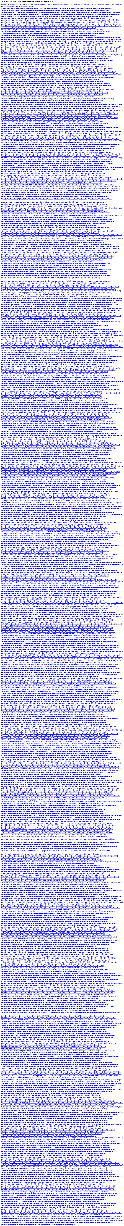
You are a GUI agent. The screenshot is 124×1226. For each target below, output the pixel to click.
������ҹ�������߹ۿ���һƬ (38, 196)
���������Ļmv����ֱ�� (64, 377)
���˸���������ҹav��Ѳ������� (74, 1159)
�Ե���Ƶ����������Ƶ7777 (69, 244)
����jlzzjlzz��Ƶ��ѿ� (10, 356)
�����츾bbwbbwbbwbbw (67, 217)
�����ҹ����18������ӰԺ (13, 49)
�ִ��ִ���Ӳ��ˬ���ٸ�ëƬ (54, 530)
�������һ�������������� (15, 869)
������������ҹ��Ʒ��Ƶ (46, 30)
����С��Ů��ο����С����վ (49, 347)
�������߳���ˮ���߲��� (95, 767)
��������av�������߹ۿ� (52, 1054)
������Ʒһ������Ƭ (60, 632)
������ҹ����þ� (98, 273)
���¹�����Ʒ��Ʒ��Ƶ (61, 466)
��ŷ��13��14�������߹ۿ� (38, 250)
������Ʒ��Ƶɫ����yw (112, 597)
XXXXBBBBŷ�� (6, 429)
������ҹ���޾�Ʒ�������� (44, 1079)
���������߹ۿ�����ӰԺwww (23, 566)
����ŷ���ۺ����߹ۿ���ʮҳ (12, 514)
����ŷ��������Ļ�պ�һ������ (16, 79)
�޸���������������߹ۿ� (108, 10)
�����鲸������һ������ (67, 47)
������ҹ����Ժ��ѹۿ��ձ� (84, 135)
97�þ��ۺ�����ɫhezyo (72, 376)
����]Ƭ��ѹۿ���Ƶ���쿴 (102, 185)
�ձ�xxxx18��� (93, 439)
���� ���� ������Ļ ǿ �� (92, 639)
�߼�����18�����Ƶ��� (106, 89)
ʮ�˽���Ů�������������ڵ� (82, 35)
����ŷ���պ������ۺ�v (98, 263)
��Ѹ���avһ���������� (105, 522)
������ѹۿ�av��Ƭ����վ (105, 385)
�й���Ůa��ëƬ (56, 83)
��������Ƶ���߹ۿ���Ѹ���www (70, 533)
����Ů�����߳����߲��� (54, 1035)
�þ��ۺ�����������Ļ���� (108, 562)
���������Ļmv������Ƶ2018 (41, 235)
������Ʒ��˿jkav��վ (43, 377)
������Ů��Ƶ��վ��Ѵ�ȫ (48, 508)
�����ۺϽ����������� (53, 14)
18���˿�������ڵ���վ (12, 831)
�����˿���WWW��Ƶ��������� (16, 612)
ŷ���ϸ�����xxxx (65, 610)
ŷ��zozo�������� (89, 47)
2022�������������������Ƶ (35, 10)
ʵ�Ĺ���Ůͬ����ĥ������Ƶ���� (60, 443)
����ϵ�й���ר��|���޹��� (62, 929)
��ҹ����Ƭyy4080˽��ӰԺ (10, 10)
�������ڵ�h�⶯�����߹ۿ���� (11, 171)
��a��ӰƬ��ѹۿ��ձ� (106, 927)
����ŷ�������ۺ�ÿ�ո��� (104, 156)
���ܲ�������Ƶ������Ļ (87, 215)
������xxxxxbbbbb (41, 229)
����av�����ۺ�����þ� (54, 345)
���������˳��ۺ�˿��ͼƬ (12, 1182)
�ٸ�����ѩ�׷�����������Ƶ (14, 767)
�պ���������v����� (34, 100)
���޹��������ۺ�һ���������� (58, 699)
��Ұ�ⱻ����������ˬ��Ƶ (87, 298)
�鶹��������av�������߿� (46, 684)
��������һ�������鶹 (12, 379)
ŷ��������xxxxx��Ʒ (60, 141)
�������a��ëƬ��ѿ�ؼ (11, 83)
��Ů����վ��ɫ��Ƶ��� (107, 448)
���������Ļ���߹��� (34, 24)
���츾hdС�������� (26, 335)
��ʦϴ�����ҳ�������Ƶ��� (14, 318)
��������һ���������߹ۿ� (67, 45)
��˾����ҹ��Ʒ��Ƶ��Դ (57, 555)
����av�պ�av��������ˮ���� (15, 813)
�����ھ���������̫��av (13, 383)
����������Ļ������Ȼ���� (37, 238)
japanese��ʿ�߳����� (27, 462)
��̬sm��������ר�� (10, 258)
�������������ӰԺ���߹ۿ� (14, 235)
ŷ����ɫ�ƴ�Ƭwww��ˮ (32, 41)
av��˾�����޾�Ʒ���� (10, 192)
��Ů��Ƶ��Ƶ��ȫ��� (84, 41)
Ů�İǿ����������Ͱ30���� (13, 231)
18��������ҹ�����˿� (40, 39)
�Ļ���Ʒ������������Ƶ (41, 585)
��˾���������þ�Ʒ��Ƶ (57, 310)
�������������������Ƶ (79, 159)
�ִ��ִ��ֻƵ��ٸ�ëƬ (59, 736)
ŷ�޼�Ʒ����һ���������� (13, 54)
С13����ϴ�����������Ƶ (28, 476)
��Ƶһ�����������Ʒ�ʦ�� (61, 194)
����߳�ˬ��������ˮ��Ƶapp (13, 161)
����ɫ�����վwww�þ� (30, 133)
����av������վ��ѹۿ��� (64, 510)
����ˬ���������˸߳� (11, 185)
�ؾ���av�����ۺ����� (77, 524)
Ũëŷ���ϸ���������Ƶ (111, 308)
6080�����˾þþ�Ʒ (35, 341)
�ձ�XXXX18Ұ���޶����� (11, 578)
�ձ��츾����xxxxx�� (79, 364)
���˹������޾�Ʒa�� (71, 291)
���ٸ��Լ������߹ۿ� (11, 337)
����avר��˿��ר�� (36, 718)
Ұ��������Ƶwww (46, 70)
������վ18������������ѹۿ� (87, 100)
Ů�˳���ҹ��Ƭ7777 (8, 246)
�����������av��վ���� (38, 169)
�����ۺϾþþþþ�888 (56, 131)
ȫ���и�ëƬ (5, 159)
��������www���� (36, 570)
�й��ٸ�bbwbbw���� (30, 447)
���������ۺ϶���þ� (29, 120)
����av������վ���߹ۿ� (12, 381)
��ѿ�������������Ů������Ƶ (37, 456)
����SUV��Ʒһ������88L (12, 123)
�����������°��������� (15, 18)
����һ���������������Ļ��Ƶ (16, 551)
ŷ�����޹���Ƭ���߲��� (41, 267)
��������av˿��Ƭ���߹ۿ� (39, 323)
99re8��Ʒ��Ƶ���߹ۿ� (102, 152)
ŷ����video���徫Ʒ (68, 304)
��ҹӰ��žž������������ (42, 20)
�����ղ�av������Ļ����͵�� (95, 306)
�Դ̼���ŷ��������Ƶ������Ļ (40, 374)
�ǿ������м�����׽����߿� (96, 254)
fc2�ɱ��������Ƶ (36, 360)
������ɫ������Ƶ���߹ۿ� (13, 223)
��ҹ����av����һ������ (41, 479)
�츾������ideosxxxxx (101, 269)
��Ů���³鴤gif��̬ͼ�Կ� (60, 206)
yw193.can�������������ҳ (34, 96)
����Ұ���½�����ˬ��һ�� (88, 39)
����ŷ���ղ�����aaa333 (94, 240)
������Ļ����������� (13, 179)
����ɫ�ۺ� (60, 269)
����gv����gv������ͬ (71, 670)
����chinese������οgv (56, 54)
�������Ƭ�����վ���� (12, 472)
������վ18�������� (11, 100)
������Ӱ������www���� (14, 240)
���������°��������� (13, 118)
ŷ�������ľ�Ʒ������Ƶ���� (33, 699)
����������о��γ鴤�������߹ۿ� (16, 684)
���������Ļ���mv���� (93, 18)
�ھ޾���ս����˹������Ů (46, 610)
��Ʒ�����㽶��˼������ (111, 298)
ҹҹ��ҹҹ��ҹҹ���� (35, 495)
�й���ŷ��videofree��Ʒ (29, 258)
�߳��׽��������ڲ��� (106, 192)
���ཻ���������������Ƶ (33, 199)
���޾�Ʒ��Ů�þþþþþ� (44, 751)
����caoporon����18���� (58, 954)
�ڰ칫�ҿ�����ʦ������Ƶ (46, 287)
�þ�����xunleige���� (35, 383)
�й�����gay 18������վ (92, 566)
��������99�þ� (66, 478)
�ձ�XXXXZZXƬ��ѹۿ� (54, 383)
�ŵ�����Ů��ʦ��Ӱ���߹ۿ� (41, 18)
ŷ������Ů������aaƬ (99, 894)
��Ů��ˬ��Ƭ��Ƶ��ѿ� (61, 37)
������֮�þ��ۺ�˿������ (44, 576)
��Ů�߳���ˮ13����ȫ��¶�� (13, 194)
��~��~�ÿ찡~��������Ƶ (58, 96)
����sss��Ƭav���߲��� (35, 516)
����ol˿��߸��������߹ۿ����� (16, 47)
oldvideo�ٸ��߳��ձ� (57, 400)
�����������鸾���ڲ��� (70, 462)
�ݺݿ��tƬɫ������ (82, 871)
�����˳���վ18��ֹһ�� (65, 356)
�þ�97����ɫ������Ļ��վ (41, 215)
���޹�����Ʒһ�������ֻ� (58, 693)
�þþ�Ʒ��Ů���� (79, 223)
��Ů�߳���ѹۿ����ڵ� (77, 231)
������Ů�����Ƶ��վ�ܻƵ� (28, 26)
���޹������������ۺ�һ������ (72, 131)
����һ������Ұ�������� (14, 45)
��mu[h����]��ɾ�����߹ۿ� (45, 217)
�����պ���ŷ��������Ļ (96, 58)
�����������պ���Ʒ (85, 72)
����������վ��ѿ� (30, 51)
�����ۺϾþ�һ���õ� (10, 110)
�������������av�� (43, 47)
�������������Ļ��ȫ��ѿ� (65, 196)
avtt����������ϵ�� (63, 208)
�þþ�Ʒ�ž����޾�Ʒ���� (36, 54)
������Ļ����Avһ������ (38, 327)
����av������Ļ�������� (14, 116)
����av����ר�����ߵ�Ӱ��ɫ (14, 796)
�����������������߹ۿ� (92, 173)
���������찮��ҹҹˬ (28, 175)
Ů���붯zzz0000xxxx (105, 116)
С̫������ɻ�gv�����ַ (32, 549)
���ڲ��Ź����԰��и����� (100, 85)
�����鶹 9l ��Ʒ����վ (28, 167)
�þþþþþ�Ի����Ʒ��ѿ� (111, 39)
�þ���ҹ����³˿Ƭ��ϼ (66, 1039)
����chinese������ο (10, 233)
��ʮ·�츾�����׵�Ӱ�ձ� (72, 782)
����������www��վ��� (13, 12)
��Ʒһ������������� (55, 204)
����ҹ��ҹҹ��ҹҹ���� (55, 95)
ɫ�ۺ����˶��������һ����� (40, 135)
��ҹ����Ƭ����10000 (10, 587)
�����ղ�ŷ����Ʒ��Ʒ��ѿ (65, 60)
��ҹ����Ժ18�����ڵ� (83, 678)
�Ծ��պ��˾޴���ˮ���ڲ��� (13, 8)
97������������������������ (64, 64)
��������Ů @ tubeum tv (105, 632)
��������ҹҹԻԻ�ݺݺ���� (84, 24)
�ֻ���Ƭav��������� (11, 447)
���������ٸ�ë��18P (51, 53)
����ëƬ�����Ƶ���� (62, 169)
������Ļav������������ (43, 244)
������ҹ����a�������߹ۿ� (15, 863)
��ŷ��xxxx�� (112, 429)
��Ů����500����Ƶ (34, 788)
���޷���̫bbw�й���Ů (92, 882)
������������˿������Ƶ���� (17, 217)
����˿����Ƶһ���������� (92, 265)
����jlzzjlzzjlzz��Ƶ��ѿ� (33, 339)
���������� (36, 1107)
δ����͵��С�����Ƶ (113, 815)
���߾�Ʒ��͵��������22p (105, 118)
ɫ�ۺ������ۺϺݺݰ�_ (88, 22)
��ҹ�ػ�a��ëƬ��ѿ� (34, 58)
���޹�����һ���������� (103, 871)
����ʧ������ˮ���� (90, 104)
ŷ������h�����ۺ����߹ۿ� (101, 296)
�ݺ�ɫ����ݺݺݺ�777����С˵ (44, 148)
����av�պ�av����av (10, 154)
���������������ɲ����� (45, 98)
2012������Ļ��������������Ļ (17, 263)
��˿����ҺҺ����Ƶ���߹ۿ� (101, 31)
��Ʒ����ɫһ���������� (56, 1006)
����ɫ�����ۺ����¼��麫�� (40, 275)
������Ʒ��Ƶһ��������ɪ (13, 56)
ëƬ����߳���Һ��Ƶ (35, 606)
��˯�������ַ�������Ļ (94, 127)
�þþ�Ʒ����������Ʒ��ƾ (101, 1021)
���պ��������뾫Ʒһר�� (44, 1105)
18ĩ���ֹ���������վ (36, 81)
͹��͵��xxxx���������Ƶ (90, 131)
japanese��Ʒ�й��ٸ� (58, 256)
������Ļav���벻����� (37, 163)
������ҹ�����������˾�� (43, 252)
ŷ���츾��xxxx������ (104, 1035)
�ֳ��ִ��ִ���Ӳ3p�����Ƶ (47, 33)
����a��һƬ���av (48, 120)
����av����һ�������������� (64, 481)
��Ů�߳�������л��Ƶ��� (12, 68)
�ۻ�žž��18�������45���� (46, 298)
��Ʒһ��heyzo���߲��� (10, 350)
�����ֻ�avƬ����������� (36, 1085)
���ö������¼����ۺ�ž (12, 60)
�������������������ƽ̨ (104, 741)
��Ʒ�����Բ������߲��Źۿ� (63, 171)
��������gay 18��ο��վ (37, 12)
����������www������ (89, 30)
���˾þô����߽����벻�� (60, 118)
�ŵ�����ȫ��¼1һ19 (34, 8)
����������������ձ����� (76, 362)
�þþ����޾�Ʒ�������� (27, 803)
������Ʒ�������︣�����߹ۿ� (95, 70)
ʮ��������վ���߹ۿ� (17, 589)
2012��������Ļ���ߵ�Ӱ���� (14, 137)
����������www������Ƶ (14, 780)
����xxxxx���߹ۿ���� (30, 535)
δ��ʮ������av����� (47, 335)
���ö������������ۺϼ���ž (64, 229)
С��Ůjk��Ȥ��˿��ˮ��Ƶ (72, 414)
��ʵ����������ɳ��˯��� (77, 177)
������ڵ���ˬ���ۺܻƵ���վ (32, 190)
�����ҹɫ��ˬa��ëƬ (33, 156)
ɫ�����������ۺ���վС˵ (37, 89)
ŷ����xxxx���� (98, 429)
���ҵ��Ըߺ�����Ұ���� (38, 35)
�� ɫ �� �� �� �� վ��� (35, 66)
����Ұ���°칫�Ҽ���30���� (46, 689)
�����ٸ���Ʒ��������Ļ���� (14, 341)
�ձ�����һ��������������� (107, 154)
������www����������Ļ (14, 397)
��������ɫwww (54, 114)
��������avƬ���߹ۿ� (41, 869)
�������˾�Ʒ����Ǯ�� (73, 358)
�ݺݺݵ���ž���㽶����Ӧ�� (53, 316)
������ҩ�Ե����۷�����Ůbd (96, 320)
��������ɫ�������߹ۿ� (108, 368)
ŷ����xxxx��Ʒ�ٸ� (108, 1195)
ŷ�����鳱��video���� (51, 833)
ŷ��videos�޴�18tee (31, 179)
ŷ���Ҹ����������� (73, 106)
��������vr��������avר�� (15, 416)
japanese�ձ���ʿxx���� (98, 204)
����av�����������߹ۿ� (17, 499)
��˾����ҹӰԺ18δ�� (75, 8)
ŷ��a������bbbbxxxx (92, 331)
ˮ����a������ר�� (60, 56)
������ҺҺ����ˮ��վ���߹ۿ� (14, 102)
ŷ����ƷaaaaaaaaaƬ (100, 610)
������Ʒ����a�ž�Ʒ (85, 235)
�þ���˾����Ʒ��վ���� (52, 133)
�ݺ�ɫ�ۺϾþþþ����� (51, 574)
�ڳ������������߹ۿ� (73, 93)
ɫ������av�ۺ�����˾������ (105, 655)
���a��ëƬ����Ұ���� (54, 637)
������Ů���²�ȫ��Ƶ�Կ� (65, 541)
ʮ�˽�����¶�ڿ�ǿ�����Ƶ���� (64, 265)
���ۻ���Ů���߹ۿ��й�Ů (12, 412)
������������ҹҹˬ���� (85, 169)
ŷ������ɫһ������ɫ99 (71, 616)
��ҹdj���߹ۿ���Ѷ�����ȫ (21, 618)
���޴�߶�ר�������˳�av (50, 16)
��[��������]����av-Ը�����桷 (49, 913)
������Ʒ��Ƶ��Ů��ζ (110, 248)
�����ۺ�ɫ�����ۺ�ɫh (11, 423)
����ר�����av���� (88, 89)
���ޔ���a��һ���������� (36, 256)
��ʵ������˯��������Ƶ (72, 950)
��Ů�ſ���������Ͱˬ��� (69, 306)
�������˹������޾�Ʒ (104, 144)
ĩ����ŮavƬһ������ (52, 439)
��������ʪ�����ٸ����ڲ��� (14, 114)
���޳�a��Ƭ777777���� (103, 163)
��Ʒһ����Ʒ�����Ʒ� (17, 343)
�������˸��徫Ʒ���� (53, 341)
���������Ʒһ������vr (12, 709)
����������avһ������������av (54, 246)
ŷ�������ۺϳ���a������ (52, 108)
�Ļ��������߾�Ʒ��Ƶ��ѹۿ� (64, 250)
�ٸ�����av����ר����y (68, 87)
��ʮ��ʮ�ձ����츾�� (102, 817)
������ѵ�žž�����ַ (57, 329)
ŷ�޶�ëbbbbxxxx (53, 402)
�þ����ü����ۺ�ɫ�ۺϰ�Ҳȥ (91, 183)
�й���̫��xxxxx (52, 144)
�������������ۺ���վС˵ (43, 87)
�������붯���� (32, 454)
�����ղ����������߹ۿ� (16, 225)
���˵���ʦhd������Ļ (13, 181)
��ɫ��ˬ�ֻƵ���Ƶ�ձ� (66, 686)
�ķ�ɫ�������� (82, 776)
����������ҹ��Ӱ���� (28, 493)
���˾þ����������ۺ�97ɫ (12, 281)
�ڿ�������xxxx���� (106, 427)
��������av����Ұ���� (13, 58)
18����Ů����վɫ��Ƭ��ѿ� (61, 412)
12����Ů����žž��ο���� (64, 39)
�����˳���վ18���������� (64, 89)
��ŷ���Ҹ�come (12, 188)
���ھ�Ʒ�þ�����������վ (87, 194)
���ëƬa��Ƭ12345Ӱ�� (74, 127)
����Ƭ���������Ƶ (64, 374)
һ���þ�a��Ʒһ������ (11, 391)
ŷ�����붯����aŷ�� (90, 502)
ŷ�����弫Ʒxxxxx (54, 291)
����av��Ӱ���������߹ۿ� (13, 125)
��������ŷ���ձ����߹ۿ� (100, 16)
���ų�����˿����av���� (30, 597)
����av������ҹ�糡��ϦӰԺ (13, 22)
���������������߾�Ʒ (19, 289)
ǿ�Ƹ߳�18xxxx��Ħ (92, 316)
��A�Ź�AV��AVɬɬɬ (32, 183)
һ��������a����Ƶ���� (78, 535)
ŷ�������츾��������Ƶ (72, 508)
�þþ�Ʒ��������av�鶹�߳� (95, 921)
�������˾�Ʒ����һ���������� (17, 208)
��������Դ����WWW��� (95, 325)
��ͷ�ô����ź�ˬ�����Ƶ (11, 645)
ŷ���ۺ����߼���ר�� (70, 1089)
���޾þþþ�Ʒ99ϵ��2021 (57, 127)
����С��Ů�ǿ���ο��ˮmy (12, 41)
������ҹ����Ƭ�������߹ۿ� (42, 349)
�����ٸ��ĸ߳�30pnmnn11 (70, 22)
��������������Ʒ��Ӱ (12, 265)
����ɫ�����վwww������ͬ (71, 921)
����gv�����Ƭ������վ (66, 406)
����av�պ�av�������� (48, 233)
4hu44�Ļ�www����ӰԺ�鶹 (72, 283)
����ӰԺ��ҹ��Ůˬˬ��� (64, 585)
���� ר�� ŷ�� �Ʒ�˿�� (111, 104)
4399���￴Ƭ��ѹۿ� (50, 597)
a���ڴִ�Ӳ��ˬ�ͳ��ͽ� (112, 252)
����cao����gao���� (35, 635)
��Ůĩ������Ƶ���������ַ (67, 18)
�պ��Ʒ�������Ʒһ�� (103, 68)
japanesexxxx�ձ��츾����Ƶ (101, 258)
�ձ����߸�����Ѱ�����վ (60, 278)
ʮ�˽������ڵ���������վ (13, 35)
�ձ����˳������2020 (112, 1112)
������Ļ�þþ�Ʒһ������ (107, 139)
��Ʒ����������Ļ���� (66, 456)
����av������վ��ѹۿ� (34, 158)
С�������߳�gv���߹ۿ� (11, 935)
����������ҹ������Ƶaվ (90, 121)
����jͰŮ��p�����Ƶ (105, 701)
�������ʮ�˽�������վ (59, 12)
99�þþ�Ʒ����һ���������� (36, 75)
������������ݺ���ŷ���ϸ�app (16, 1041)
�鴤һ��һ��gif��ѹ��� (50, 950)
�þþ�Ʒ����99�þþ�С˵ (76, 123)
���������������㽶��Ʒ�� (36, 173)
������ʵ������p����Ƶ (100, 199)
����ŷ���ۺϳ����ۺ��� (101, 98)
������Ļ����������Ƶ (104, 410)
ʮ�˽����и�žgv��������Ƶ (37, 1182)
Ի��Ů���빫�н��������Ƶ (24, 429)
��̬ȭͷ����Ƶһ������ (66, 235)
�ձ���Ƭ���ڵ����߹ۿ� (38, 77)
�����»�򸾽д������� (106, 72)
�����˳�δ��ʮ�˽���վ (53, 106)
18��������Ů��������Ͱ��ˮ (98, 8)
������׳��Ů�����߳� (44, 260)
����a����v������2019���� (93, 406)
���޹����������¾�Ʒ (107, 846)
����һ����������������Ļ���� (85, 81)
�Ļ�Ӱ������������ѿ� (34, 283)
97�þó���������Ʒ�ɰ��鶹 (41, 300)
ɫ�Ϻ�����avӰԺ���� (37, 408)
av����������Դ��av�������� (82, 49)
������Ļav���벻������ (73, 263)
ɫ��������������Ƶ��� (51, 368)
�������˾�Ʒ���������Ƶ (96, 452)
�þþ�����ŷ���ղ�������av (106, 20)
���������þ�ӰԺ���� (40, 150)
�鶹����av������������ (14, 237)
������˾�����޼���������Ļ (92, 150)
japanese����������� (56, 49)
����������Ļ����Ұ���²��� (61, 158)
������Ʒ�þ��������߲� (12, 372)
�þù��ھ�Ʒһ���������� (12, 156)
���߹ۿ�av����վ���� (110, 37)
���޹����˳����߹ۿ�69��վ (49, 337)
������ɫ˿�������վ (27, 759)
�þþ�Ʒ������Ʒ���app (67, 121)
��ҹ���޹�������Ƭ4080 (91, 347)
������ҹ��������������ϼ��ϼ (17, 329)
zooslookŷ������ (86, 1004)
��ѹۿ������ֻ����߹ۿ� (70, 352)
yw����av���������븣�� (40, 45)
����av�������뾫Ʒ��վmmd (97, 106)
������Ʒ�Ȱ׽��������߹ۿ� (46, 179)
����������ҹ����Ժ (73, 175)
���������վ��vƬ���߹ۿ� (72, 664)
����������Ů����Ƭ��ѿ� (37, 1002)
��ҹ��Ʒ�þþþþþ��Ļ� (9, 167)
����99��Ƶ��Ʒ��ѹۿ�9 (36, 64)
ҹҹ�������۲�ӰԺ (8, 493)
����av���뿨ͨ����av (103, 159)
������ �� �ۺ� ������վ (66, 801)
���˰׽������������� (96, 123)
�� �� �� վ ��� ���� (54, 512)
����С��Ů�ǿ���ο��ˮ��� (29, 254)
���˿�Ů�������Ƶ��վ (89, 321)
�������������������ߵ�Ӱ (90, 74)
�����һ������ (9, 662)
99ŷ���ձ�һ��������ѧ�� (94, 202)
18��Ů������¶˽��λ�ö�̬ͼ (12, 204)
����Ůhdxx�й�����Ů (33, 72)
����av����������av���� (14, 121)
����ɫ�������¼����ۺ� (66, 248)
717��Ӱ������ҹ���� (54, 177)
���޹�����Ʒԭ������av (56, 649)
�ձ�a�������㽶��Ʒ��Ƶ (12, 72)
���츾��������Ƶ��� (37, 1062)
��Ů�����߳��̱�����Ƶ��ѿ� (73, 16)
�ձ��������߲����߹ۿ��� (111, 408)
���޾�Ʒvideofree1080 (8, 26)
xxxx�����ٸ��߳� (8, 476)
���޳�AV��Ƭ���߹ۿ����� (12, 368)
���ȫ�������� (9, 254)
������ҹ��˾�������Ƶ (52, 452)
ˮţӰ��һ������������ (43, 62)
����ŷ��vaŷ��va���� (73, 133)
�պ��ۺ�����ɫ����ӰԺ (14, 28)
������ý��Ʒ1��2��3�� (59, 223)
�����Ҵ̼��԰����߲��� (29, 33)
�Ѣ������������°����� (79, 269)
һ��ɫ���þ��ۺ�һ (51, 31)
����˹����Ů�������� (12, 196)
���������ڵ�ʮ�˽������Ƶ (40, 139)
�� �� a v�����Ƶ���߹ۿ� (43, 269)
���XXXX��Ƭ (62, 261)
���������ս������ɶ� (34, 185)
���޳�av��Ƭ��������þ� (83, 799)
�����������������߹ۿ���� (35, 558)
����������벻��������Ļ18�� (41, 1039)
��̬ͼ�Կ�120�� (101, 969)
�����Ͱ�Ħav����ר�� (11, 456)
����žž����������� (77, 108)
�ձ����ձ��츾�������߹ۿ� (99, 450)
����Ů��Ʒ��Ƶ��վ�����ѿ (83, 56)
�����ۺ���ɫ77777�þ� (36, 427)
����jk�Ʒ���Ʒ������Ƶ (95, 64)
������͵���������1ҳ (51, 183)
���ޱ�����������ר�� (35, 445)
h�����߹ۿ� (105, 572)
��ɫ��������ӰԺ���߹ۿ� (70, 402)
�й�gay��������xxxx (35, 22)
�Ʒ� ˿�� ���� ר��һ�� (85, 370)
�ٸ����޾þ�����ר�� (59, 553)
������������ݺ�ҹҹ (38, 343)
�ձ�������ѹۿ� (95, 110)
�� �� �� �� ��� (74, 95)
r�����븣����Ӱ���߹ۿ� (77, 341)
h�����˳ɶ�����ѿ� (92, 397)
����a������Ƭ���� (11, 333)
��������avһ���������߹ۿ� (21, 616)
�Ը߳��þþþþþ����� (8, 693)
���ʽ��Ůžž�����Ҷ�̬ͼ (54, 431)
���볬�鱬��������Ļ (49, 562)
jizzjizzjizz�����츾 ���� (40, 37)
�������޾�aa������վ (37, 395)
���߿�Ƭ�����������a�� (39, 210)
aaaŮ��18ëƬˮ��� (109, 478)
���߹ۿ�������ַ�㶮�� (34, 518)
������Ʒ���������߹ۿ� (36, 142)
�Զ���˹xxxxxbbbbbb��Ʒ (106, 146)
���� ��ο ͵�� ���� (64, 682)
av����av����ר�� (28, 110)
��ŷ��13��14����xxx (78, 296)
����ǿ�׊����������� (90, 597)
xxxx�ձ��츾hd (83, 576)
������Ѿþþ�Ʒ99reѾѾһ (90, 291)
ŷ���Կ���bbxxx (116, 564)
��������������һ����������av (18, 664)
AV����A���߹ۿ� (89, 62)
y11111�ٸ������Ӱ (29, 560)
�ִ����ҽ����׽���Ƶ (76, 254)
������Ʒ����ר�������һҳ (27, 14)
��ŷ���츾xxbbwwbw (52, 202)
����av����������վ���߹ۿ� (15, 20)
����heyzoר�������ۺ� (67, 1004)
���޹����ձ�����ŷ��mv (12, 74)
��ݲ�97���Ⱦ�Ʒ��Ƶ (86, 327)
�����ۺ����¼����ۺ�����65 (59, 273)
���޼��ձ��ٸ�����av (31, 975)
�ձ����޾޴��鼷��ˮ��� (109, 747)
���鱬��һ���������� (87, 304)
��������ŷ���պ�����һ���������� (69, 333)
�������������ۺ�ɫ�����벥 (90, 10)
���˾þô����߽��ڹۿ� (76, 553)
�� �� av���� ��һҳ (102, 437)
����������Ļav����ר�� (49, 566)
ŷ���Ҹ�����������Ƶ (76, 199)
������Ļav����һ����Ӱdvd (73, 850)
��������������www (12, 404)
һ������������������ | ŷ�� (46, 1216)
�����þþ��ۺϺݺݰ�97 (53, 835)
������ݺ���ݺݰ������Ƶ (60, 944)
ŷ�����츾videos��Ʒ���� (96, 441)
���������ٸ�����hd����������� (16, 410)
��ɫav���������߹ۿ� (82, 12)
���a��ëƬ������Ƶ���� (74, 110)
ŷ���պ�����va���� (36, 954)
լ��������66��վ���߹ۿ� (12, 177)
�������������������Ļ (23, 159)
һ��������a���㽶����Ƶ (13, 374)
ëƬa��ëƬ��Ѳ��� (33, 231)
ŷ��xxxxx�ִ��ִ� (31, 43)
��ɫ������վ (81, 289)
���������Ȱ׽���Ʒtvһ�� (53, 154)
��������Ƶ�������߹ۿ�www (68, 397)
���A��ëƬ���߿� (25, 662)
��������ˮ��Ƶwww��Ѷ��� (68, 62)
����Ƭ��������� (101, 12)
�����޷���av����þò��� (12, 66)
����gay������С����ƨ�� (101, 108)
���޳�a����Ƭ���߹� (83, 610)
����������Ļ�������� (88, 549)
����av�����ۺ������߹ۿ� (110, 215)
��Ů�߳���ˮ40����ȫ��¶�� (63, 10)
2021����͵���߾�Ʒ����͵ (11, 549)
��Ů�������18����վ (11, 221)
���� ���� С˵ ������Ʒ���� (54, 26)
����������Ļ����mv (82, 118)
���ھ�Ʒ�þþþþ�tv (9, 16)
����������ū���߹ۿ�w (66, 139)
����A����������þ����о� (76, 156)
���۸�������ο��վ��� (43, 393)
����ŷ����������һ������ (81, 427)
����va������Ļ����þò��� (62, 433)
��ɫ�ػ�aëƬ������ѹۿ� (93, 54)
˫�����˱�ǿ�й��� (58, 846)
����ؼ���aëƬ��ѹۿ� (63, 421)
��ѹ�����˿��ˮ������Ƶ (81, 504)
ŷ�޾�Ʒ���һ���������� (12, 757)
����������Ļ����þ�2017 (69, 372)
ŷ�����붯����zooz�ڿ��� (54, 8)
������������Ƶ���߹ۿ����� (24, 108)
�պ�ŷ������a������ (112, 131)
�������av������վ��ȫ (30, 106)
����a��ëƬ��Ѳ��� (50, 304)
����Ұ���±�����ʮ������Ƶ (43, 121)
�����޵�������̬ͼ (80, 181)
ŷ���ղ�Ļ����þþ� (9, 439)
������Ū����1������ (52, 875)
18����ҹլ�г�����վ (103, 377)
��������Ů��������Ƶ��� (87, 208)
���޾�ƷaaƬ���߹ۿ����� (77, 204)
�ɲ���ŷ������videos (113, 462)
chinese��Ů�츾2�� (36, 512)
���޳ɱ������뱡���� (11, 1021)
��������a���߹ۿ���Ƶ (66, 337)
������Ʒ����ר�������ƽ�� (39, 248)
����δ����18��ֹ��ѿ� (11, 173)
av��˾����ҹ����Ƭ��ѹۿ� (61, 293)
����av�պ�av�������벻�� (14, 915)
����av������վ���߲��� (99, 622)
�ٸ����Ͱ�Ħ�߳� (87, 51)
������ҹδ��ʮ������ (11, 283)
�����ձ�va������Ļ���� (77, 429)
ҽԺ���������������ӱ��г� (15, 112)
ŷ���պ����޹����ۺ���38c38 (10, 70)
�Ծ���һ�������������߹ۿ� (74, 31)
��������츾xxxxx (40, 858)
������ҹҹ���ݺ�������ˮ (92, 933)
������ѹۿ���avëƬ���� (59, 85)
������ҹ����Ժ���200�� (38, 56)
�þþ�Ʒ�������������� (54, 254)
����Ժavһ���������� (70, 33)
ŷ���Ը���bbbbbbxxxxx (110, 687)
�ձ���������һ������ (63, 531)
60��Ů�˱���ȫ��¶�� (96, 400)
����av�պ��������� (37, 278)
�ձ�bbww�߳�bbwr (62, 798)
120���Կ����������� (37, 127)
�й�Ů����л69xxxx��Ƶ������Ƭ (36, 171)
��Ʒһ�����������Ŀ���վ (38, 466)
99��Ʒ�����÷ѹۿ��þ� (34, 285)
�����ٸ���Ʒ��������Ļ (69, 998)
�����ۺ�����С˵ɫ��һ (11, 238)
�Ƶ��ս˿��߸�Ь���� (56, 199)
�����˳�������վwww (30, 587)
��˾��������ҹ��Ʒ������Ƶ (94, 196)
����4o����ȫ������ (48, 43)
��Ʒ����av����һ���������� (96, 137)
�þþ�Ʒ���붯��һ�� (87, 114)
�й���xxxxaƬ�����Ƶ (87, 1170)
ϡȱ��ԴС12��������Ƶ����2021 (52, 911)
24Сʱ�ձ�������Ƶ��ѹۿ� (81, 206)
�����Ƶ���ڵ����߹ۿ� (91, 45)
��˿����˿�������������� (98, 537)
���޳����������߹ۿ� (88, 584)
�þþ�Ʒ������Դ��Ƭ (71, 51)
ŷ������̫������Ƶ (68, 30)
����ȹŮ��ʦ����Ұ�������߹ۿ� (58, 72)
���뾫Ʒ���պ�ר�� (61, 902)
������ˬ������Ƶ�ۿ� (91, 252)
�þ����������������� (89, 171)
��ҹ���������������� (33, 350)
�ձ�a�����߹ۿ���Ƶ (80, 85)
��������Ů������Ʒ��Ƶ (43, 91)
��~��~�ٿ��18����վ (56, 190)
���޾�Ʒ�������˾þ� (86, 60)
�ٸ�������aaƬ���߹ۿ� (111, 110)
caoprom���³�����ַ (65, 120)
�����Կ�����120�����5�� (72, 689)
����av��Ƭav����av (101, 275)
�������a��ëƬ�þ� (10, 699)
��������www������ (97, 835)
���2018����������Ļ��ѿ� (14, 364)
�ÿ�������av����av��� (13, 302)
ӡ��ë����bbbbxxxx (70, 865)
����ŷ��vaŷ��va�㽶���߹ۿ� (15, 605)
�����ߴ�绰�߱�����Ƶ (35, 49)
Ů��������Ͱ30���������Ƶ (81, 485)
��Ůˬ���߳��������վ (11, 31)
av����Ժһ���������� (12, 142)
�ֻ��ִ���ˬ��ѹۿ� (83, 829)
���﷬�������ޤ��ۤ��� (32, 879)
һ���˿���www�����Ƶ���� (59, 24)
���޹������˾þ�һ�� (75, 316)
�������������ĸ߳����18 (75, 83)
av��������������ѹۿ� (41, 767)
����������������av (12, 248)
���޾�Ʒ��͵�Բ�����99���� (90, 210)
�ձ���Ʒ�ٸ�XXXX (53, 22)
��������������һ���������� (95, 1116)
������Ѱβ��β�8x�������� (91, 129)
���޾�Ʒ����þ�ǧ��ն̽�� (66, 20)
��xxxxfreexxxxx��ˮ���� (88, 456)
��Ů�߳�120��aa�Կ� (56, 161)
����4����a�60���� (73, 1155)
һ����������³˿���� (19, 1220)
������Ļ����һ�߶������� (65, 173)
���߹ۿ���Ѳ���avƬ (82, 570)
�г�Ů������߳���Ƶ (9, 120)
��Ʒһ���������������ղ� (47, 263)
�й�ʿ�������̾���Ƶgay (36, 165)
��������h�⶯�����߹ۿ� (87, 500)
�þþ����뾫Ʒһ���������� (13, 250)
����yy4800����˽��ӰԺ (94, 53)
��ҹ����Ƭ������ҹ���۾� (47, 352)
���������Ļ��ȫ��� (46, 732)
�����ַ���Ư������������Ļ (15, 98)
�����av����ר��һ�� (34, 74)
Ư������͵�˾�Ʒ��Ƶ (112, 54)
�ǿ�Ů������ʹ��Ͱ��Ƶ (98, 576)
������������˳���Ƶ (73, 53)
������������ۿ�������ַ (54, 794)
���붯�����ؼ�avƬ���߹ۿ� (81, 26)
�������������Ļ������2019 (60, 74)
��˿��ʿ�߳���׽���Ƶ (86, 139)
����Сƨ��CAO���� (72, 566)
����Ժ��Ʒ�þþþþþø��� (90, 87)
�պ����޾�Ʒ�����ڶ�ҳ (59, 1012)
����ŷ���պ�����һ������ (55, 231)
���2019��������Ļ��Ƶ (98, 281)
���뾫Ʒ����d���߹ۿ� (45, 468)
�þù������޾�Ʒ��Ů (51, 850)
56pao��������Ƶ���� (81, 557)
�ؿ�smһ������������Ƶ (52, 489)
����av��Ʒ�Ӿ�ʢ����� (103, 443)
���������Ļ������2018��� (103, 1025)
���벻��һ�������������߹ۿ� (66, 416)
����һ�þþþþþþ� (7, 431)
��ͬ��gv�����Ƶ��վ (38, 93)
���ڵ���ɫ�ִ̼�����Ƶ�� (35, 225)
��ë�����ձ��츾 (42, 213)
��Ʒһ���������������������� (18, 331)
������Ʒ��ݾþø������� (85, 267)
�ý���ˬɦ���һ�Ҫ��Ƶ (10, 51)
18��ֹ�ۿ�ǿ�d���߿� (80, 1021)
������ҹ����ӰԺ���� (109, 135)
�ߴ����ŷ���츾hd (70, 183)
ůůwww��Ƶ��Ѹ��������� (83, 96)
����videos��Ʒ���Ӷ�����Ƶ (66, 714)
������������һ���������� (40, 372)
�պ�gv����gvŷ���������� (14, 539)
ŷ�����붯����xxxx (55, 66)
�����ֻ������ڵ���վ (36, 161)
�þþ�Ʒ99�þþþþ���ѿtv (35, 237)
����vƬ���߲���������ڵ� (68, 137)
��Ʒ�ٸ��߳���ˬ (89, 146)
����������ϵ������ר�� (17, 64)
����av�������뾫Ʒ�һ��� (66, 379)
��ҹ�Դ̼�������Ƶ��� (30, 356)
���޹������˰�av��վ (99, 680)
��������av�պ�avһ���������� (17, 30)
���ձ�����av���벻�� (87, 300)
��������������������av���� (18, 271)
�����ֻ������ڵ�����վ (61, 221)
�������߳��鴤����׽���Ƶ (37, 265)
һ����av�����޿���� (96, 1099)
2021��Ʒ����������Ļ (53, 58)
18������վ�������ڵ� (35, 123)
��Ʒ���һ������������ (38, 146)
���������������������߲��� (17, 421)
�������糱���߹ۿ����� (31, 188)
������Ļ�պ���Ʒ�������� (30, 95)
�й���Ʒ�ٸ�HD (114, 861)
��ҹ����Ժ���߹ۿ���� (26, 246)
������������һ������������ (18, 213)
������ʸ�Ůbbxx (103, 56)
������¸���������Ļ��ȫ (59, 100)
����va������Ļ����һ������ (64, 343)
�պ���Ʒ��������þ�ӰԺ (27, 129)
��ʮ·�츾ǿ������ (85, 20)
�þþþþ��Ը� (73, 310)
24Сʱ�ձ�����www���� (11, 33)
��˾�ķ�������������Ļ (106, 350)
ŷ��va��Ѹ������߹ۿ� (85, 349)
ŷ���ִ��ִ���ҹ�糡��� (58, 1139)
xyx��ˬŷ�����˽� (74, 54)
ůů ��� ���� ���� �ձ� (28, 16)
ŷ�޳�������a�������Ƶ (97, 66)
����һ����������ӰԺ (108, 188)
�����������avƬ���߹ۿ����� (91, 356)
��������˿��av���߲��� (32, 202)
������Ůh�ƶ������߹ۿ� (78, 836)
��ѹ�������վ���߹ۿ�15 (13, 697)
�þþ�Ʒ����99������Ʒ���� (102, 112)
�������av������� (30, 154)
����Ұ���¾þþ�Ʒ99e (58, 35)
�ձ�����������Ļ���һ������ (58, 549)
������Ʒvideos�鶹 (87, 339)
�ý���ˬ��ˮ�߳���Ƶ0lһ (106, 60)
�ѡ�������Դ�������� (36, 433)
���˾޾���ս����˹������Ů (108, 246)
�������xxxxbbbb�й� (13, 584)
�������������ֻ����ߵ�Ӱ (14, 973)
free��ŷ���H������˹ (107, 770)
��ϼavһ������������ (12, 736)
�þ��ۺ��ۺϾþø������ (96, 187)
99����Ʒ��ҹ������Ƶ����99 (72, 75)
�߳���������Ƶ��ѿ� (113, 347)
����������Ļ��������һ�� (97, 43)
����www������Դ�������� (97, 244)
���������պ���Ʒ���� (91, 91)
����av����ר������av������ (16, 62)
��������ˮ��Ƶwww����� (13, 146)
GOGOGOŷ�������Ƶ (68, 233)
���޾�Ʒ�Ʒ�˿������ (10, 316)
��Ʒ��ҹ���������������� (38, 379)
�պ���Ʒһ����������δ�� (13, 755)
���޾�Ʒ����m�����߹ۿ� (33, 316)
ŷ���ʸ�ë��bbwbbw (98, 772)
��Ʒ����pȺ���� (47, 129)
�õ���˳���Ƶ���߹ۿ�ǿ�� (38, 118)
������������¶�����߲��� (80, 14)
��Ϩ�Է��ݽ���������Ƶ (12, 85)
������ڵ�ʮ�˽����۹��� (100, 628)
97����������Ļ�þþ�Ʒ (110, 502)
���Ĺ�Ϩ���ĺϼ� (55, 93)
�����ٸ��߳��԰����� (80, 470)
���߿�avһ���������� (62, 653)
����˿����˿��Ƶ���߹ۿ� (87, 545)
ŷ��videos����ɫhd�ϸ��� (76, 666)
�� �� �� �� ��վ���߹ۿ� (55, 41)
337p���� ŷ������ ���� (39, 240)
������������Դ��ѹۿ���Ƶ (14, 1101)
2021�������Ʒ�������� (29, 337)
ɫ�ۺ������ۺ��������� (63, 238)
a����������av (63, 28)
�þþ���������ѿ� (114, 238)
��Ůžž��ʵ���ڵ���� (10, 504)
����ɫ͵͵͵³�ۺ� (66, 98)
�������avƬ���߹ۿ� (86, 225)
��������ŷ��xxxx (9, 389)
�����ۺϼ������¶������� (15, 150)
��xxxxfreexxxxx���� (32, 68)
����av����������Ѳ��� (41, 137)
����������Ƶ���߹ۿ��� (91, 287)
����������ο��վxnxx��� (13, 593)
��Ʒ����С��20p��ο (10, 896)
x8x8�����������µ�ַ (36, 568)
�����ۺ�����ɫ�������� (59, 185)
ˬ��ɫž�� (76, 898)
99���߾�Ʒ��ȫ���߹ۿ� (93, 95)
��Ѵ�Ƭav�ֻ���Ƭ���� (43, 208)
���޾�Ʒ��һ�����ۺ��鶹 (109, 47)
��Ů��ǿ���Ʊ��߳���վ (98, 75)
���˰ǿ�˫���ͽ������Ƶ (50, 51)
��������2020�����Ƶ (32, 31)
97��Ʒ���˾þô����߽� (78, 98)
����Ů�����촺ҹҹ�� (108, 734)
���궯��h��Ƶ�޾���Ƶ (68, 287)
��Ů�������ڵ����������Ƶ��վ (17, 913)
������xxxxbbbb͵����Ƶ (112, 208)
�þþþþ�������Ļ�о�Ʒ (34, 543)
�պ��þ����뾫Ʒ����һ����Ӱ (88, 192)
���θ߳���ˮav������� (74, 66)
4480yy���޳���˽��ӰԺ (81, 996)
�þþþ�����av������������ (53, 258)
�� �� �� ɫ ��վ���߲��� (67, 91)
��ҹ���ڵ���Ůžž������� (13, 634)
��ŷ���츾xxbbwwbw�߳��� (106, 555)
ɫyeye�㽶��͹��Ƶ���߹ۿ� (104, 349)
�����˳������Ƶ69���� (12, 183)
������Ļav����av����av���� (58, 152)
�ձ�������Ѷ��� (84, 923)
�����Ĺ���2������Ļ (43, 79)
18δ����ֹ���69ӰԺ (102, 736)
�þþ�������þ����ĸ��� (87, 79)
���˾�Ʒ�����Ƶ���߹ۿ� (107, 114)
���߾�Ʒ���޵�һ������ (73, 867)
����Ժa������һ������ (107, 389)
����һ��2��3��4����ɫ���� (42, 116)
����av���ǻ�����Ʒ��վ (67, 803)
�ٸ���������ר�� (90, 167)
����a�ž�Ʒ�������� (32, 749)
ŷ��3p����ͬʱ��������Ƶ (51, 938)
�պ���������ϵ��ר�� (108, 22)
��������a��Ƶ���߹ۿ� (93, 33)
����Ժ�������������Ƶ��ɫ (40, 28)
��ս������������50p (35, 1184)
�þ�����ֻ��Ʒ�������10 (12, 772)
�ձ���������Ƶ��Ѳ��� (28, 489)
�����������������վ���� (90, 238)
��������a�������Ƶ (34, 144)
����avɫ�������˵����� (98, 574)
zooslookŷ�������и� (34, 641)
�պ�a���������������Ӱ (78, 154)
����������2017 (39, 366)
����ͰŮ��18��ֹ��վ (9, 352)
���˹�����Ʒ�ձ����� (89, 1064)
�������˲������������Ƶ (42, 102)
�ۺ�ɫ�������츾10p (88, 116)
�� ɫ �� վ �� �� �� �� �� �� (107, 41)
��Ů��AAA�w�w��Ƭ (76, 551)
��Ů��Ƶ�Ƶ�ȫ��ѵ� (70, 114)
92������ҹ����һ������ (93, 722)
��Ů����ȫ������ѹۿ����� (14, 75)
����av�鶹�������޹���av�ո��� (69, 479)
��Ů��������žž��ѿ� (93, 391)
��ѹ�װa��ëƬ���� (25, 842)
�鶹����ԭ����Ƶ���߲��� (12, 516)
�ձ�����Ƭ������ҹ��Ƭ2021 (35, 481)
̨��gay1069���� (40, 329)
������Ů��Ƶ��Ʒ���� (57, 504)
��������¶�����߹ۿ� (37, 404)
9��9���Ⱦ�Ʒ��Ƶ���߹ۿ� (11, 944)
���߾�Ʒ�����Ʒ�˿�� (33, 831)
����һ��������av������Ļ (82, 580)
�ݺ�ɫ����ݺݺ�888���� (10, 304)
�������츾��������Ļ (70, 1201)
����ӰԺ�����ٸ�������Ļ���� (66, 240)
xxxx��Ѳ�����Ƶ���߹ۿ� (61, 547)
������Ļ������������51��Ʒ (16, 728)
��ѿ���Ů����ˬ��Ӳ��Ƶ (104, 923)
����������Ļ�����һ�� (42, 112)
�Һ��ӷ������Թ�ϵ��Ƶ (109, 393)
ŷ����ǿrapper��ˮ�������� (90, 250)
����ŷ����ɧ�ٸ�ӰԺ (102, 366)
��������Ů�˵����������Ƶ (15, 244)
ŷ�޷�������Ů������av (12, 555)
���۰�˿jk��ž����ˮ (9, 187)
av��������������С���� (56, 606)
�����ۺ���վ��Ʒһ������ (14, 81)
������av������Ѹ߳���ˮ (13, 169)
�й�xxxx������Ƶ (113, 74)
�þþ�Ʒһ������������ (12, 701)
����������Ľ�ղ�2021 (11, 219)
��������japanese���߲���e (84, 674)
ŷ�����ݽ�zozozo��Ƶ (93, 508)
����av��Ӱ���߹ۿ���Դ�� (53, 535)
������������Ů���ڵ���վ (14, 39)
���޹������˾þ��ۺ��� (57, 296)
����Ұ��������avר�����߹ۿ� (15, 37)
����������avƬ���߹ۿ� (36, 194)
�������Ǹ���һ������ (39, 125)
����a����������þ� (106, 703)
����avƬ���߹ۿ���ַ (33, 514)
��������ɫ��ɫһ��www (99, 83)
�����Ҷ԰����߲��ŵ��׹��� (104, 318)
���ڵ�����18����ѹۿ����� (61, 165)
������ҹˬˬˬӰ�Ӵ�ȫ (63, 135)
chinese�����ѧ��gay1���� (34, 423)
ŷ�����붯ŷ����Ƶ (28, 233)
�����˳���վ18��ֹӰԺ (107, 169)
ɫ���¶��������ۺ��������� (67, 146)
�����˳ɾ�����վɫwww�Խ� (92, 242)
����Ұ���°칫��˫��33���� (64, 327)
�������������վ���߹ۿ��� (19, 848)
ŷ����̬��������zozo (89, 248)
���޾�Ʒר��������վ (110, 321)
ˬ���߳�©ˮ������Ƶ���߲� (71, 43)
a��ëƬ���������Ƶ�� (11, 96)
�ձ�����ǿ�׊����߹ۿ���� (10, 819)
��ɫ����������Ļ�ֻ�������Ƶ (68, 767)
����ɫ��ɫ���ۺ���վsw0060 (108, 24)
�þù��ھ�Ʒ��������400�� (36, 763)
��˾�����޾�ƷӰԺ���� (69, 104)
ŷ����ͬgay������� (10, 462)
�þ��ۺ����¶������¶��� (67, 70)
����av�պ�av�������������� (48, 410)
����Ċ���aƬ (32, 624)
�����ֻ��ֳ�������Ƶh (34, 181)
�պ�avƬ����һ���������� (14, 77)
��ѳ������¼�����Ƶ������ (81, 487)
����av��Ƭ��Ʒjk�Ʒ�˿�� (62, 323)
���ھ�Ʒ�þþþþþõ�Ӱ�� (75, 345)
